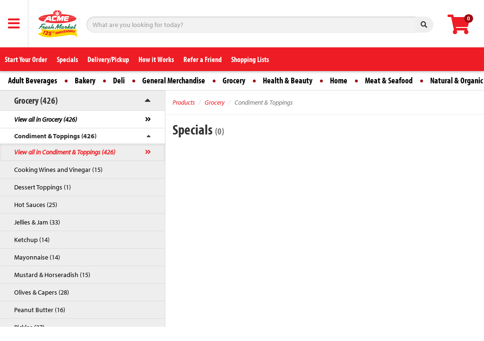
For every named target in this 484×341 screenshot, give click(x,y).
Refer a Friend (202, 59)
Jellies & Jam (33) (37, 222)
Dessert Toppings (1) (42, 187)
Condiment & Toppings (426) (55, 136)
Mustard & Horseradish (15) (52, 274)
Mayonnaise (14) (37, 257)
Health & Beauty (287, 80)
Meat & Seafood (389, 80)
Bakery (85, 80)
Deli (119, 80)
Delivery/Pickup (108, 59)
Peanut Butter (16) (39, 309)
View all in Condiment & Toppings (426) (64, 152)
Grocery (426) (36, 100)
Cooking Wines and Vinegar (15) (58, 169)
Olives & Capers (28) (41, 292)
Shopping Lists (250, 59)
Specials (67, 59)
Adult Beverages (32, 80)
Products (184, 102)
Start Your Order (26, 59)
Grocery (234, 80)
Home (338, 80)
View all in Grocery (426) (45, 119)
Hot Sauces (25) (35, 204)
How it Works (156, 59)
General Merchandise (173, 80)
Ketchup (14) (32, 239)
